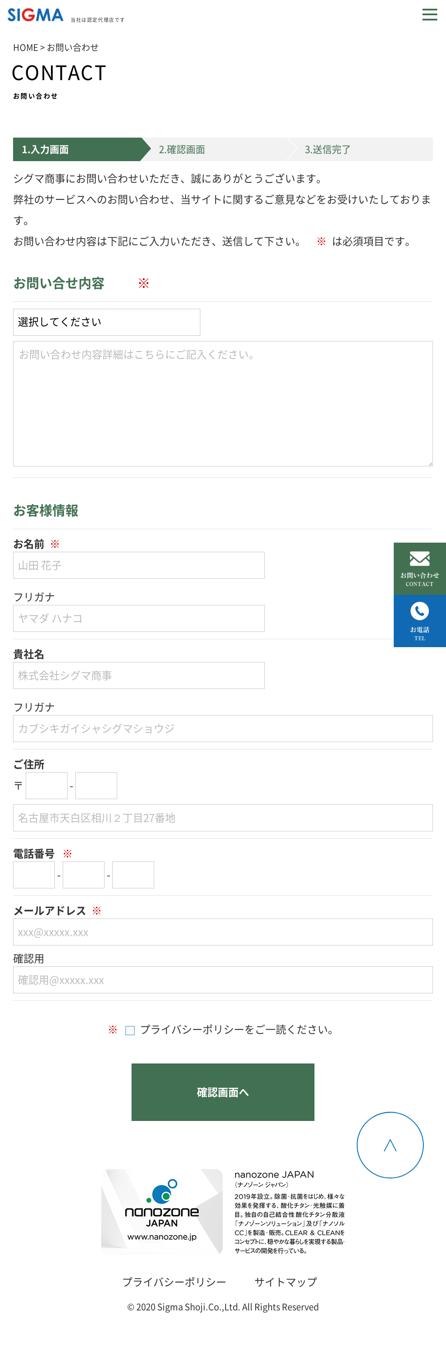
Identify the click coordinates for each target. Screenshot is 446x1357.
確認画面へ (223, 1092)
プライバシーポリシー (174, 1282)
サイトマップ (285, 1282)
